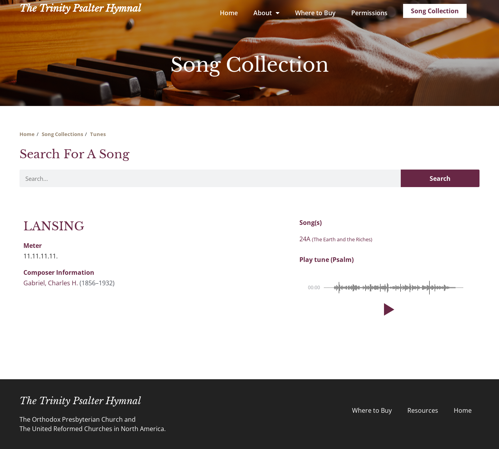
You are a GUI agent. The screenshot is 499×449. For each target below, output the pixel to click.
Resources (422, 410)
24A (335, 239)
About (266, 13)
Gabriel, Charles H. (50, 283)
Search (440, 178)
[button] (387, 309)
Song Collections (62, 134)
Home (229, 13)
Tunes (98, 134)
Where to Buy (315, 13)
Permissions (369, 13)
